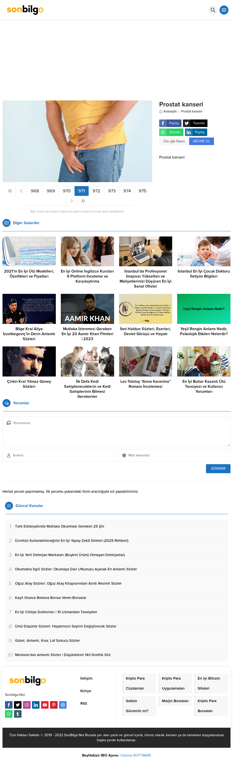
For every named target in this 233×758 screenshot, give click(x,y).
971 (81, 191)
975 (142, 191)
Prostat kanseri (191, 111)
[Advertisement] (116, 58)
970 (67, 191)
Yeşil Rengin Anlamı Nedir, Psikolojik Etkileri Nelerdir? (204, 331)
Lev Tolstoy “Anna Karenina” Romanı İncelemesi (145, 384)
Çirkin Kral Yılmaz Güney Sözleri (29, 384)
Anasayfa (168, 111)
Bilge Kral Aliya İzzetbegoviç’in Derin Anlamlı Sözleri (29, 333)
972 (96, 191)
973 (112, 191)
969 (51, 191)
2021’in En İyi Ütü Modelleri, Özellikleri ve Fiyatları (29, 274)
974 (127, 191)
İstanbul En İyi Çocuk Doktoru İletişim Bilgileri (204, 274)
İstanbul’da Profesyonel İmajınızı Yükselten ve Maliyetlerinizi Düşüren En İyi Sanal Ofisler (145, 279)
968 (35, 191)
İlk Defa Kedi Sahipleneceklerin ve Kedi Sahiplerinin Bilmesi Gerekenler (87, 389)
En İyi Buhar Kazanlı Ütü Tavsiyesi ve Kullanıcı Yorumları (203, 386)
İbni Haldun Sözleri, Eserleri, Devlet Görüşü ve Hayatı (145, 331)
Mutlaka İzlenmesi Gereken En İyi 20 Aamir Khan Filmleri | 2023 (87, 333)
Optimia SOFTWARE (135, 755)
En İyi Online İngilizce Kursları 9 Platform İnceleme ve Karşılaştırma (87, 276)
